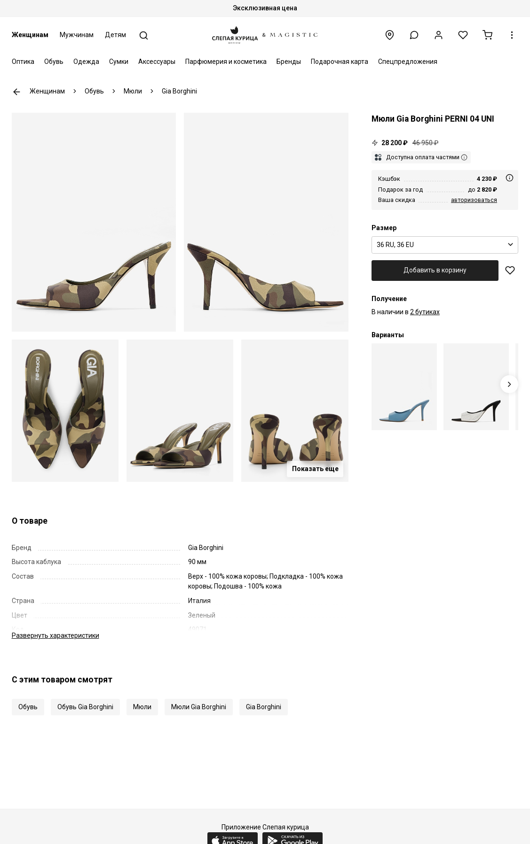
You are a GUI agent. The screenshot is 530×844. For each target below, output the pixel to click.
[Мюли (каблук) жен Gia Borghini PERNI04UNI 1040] (476, 386)
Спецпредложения (407, 61)
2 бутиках (425, 312)
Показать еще (315, 468)
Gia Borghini (263, 707)
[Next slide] (509, 384)
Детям (115, 35)
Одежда (86, 61)
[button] (414, 34)
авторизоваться (474, 199)
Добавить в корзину (435, 270)
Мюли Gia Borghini (198, 707)
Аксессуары (156, 61)
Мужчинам (77, 35)
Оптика (23, 61)
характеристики (55, 635)
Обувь (53, 61)
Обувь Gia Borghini (85, 707)
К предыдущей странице (17, 92)
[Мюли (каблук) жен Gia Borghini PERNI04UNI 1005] (404, 386)
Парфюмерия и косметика (226, 61)
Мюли (142, 707)
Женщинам (30, 35)
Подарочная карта (339, 61)
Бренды (289, 61)
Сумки (118, 61)
